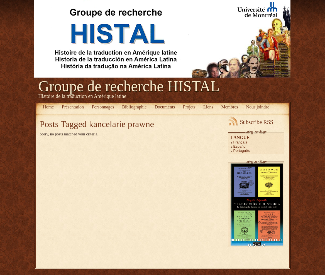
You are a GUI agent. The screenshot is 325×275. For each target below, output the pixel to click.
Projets (189, 107)
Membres (229, 107)
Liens (208, 107)
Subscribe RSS (256, 122)
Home (48, 107)
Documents (165, 107)
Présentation (73, 107)
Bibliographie (134, 107)
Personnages (103, 107)
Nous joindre (257, 107)
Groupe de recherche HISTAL (129, 86)
